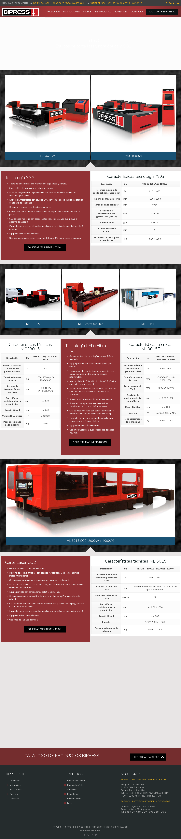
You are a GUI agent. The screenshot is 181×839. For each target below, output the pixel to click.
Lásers (70, 803)
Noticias (14, 794)
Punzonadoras (74, 798)
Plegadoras (72, 794)
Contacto (14, 798)
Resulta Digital (96, 830)
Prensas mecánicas (76, 780)
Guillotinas (72, 789)
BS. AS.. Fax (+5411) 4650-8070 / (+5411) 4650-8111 (59, 3)
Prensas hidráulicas (76, 785)
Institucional (15, 789)
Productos (15, 780)
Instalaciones (16, 785)
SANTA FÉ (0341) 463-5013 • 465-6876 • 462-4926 (116, 3)
